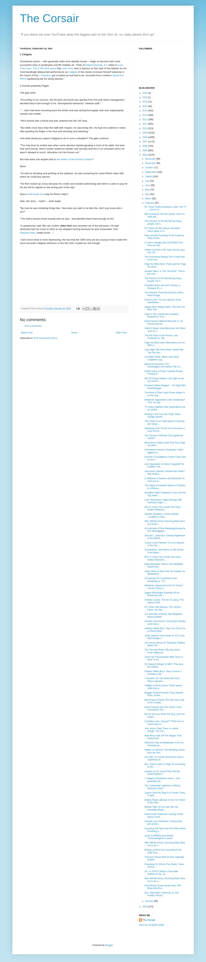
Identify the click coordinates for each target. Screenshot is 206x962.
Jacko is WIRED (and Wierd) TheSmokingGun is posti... (159, 837)
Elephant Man (27, 232)
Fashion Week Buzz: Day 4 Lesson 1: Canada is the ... (163, 672)
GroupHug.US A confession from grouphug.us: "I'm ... (160, 579)
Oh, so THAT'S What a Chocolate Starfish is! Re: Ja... (161, 872)
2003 (145, 906)
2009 (145, 132)
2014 (145, 110)
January (149, 901)
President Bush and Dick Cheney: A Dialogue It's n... (162, 286)
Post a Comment (33, 326)
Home (74, 332)
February (150, 203)
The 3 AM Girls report (44, 68)
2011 (145, 124)
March (148, 198)
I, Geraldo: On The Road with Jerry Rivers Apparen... (162, 679)
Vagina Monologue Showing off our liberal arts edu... (162, 594)
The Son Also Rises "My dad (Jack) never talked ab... (162, 651)
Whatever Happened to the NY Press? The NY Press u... (163, 586)
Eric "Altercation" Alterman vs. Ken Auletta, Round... (161, 894)
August (149, 176)
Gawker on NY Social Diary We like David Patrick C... (162, 772)
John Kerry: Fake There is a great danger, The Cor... (161, 729)
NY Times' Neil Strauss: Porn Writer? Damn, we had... (162, 608)
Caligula (72, 72)
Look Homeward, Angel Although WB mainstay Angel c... (163, 501)
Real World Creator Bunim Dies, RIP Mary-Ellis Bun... (162, 887)
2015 (145, 106)
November (150, 163)
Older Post (121, 332)
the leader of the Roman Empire (74, 159)
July (147, 181)
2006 (145, 146)
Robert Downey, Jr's (96, 65)
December (150, 159)
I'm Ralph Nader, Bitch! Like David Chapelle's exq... (161, 358)
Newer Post (27, 332)
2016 (145, 101)
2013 (145, 115)
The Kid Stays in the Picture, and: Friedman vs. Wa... (161, 336)
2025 (145, 93)
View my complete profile (151, 925)
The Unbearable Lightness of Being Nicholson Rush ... (162, 787)
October (149, 167)
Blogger (109, 945)
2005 (145, 150)
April (147, 194)
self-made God (37, 194)
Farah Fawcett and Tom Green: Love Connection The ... (162, 708)
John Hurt (67, 68)
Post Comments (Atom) (45, 338)
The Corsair (49, 18)
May (147, 189)
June (147, 185)
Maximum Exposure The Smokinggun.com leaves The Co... (163, 365)
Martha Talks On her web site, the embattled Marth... (161, 808)
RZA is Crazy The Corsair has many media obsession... (162, 508)
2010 (145, 128)
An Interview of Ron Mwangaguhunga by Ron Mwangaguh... (164, 529)
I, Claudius (44, 75)
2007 (145, 141)
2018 (145, 97)
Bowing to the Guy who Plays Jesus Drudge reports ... (162, 415)
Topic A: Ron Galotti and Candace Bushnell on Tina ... (161, 315)
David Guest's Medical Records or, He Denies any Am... (163, 322)
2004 (145, 155)
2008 (145, 137)
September (151, 172)
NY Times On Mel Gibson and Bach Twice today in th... (162, 229)
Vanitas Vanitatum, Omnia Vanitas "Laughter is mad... (161, 515)
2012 (145, 119)
